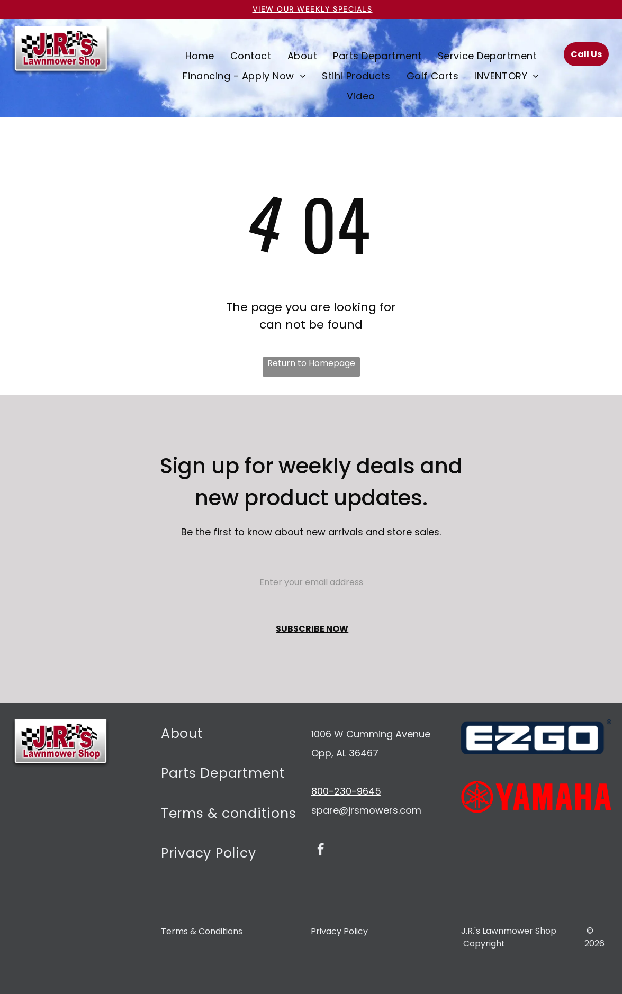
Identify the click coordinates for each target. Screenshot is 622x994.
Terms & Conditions (201, 931)
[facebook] (320, 850)
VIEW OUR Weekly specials (313, 9)
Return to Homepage (311, 363)
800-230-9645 (346, 791)
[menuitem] (199, 55)
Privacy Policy (339, 931)
